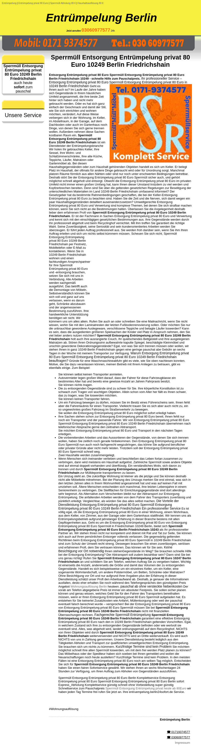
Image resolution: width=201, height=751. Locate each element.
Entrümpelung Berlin (101, 17)
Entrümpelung (9, 3)
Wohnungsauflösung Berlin (89, 586)
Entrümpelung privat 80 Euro (33, 3)
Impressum (182, 742)
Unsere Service (23, 115)
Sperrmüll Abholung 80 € (63, 3)
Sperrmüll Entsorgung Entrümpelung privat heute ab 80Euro (145, 688)
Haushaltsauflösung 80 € (91, 3)
